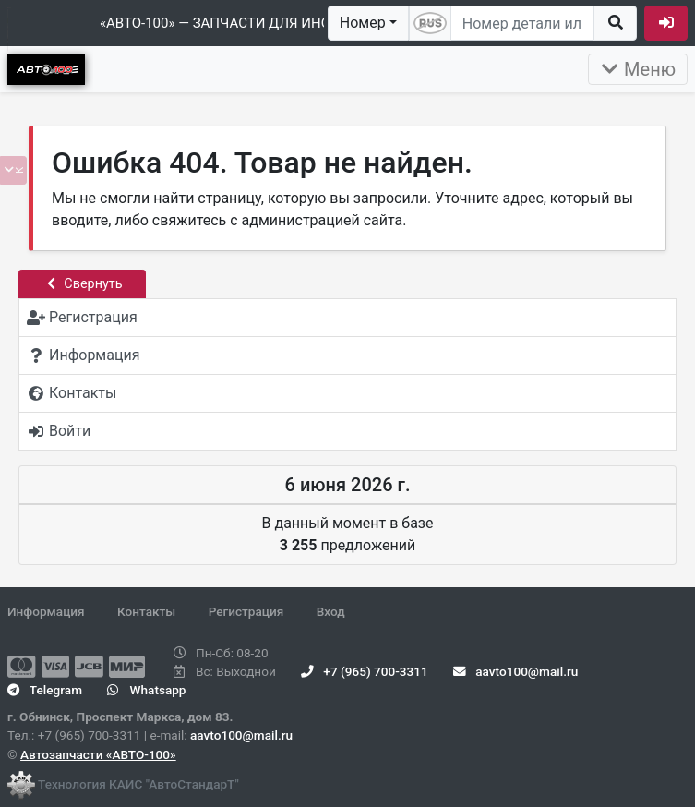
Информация (46, 611)
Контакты (146, 611)
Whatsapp (146, 689)
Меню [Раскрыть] (638, 69)
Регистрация (246, 611)
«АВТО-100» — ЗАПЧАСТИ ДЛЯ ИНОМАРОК (239, 23)
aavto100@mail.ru (241, 735)
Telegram (44, 689)
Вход (331, 611)
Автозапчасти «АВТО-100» (98, 754)
